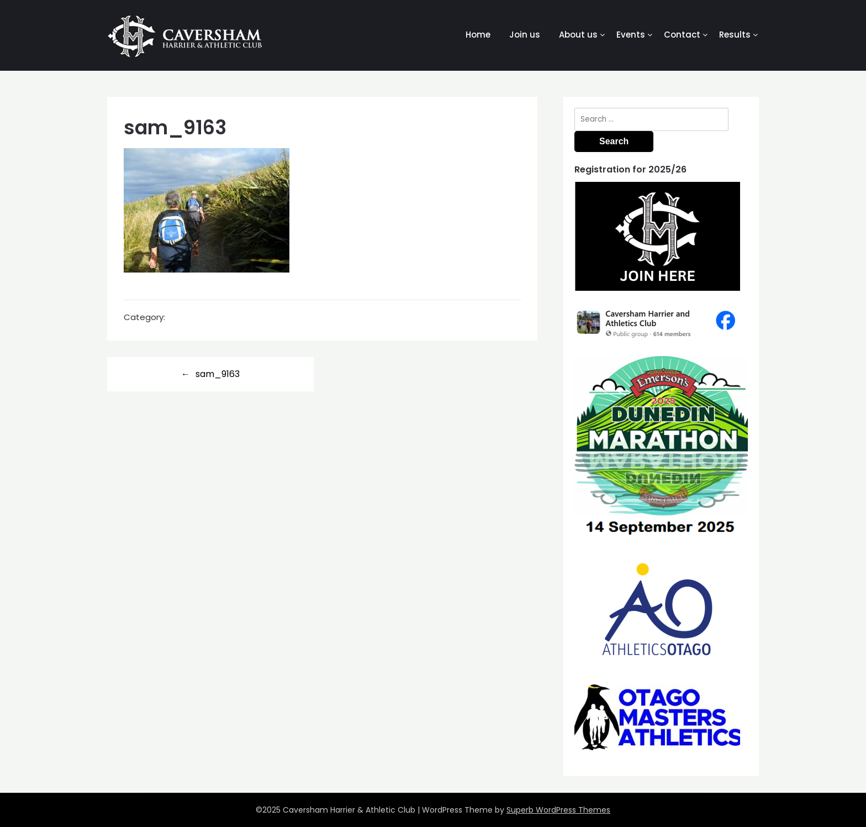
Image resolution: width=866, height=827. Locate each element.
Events (630, 34)
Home (478, 34)
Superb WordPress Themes (558, 809)
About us (578, 34)
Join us (524, 34)
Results (735, 34)
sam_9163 (218, 374)
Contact (682, 34)
